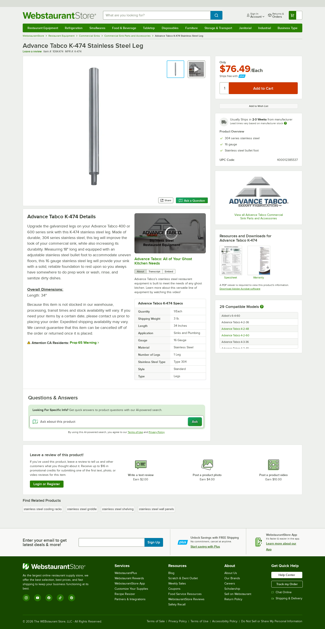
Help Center (287, 575)
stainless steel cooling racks (43, 509)
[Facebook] (48, 597)
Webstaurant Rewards (129, 578)
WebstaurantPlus (126, 573)
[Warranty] (259, 262)
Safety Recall (177, 604)
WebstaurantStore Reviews (186, 599)
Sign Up (154, 542)
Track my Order (287, 584)
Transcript (154, 271)
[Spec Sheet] (231, 262)
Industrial (264, 28)
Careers (229, 583)
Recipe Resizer (125, 594)
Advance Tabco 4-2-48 (235, 328)
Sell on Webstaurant (237, 594)
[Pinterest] (71, 597)
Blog (171, 573)
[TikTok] (60, 597)
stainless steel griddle (82, 509)
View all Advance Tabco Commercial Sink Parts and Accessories (258, 216)
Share (165, 200)
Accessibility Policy (224, 621)
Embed (169, 271)
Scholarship (232, 588)
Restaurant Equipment (43, 28)
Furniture (191, 28)
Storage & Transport (218, 28)
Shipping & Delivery (286, 598)
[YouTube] (37, 597)
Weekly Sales (177, 583)
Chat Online (281, 592)
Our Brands (232, 578)
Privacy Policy (157, 432)
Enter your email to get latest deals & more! (45, 542)
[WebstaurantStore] (59, 566)
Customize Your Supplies (131, 588)
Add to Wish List (258, 106)
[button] (175, 69)
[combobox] (156, 15)
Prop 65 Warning (83, 343)
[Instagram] (26, 597)
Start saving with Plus (205, 546)
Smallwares (97, 28)
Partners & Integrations (130, 599)
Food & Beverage (124, 28)
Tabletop (149, 28)
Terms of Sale (156, 621)
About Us (230, 573)
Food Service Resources (185, 594)
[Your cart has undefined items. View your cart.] (295, 15)
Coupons (174, 588)
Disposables (170, 28)
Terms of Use (135, 432)
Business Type (287, 28)
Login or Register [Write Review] (46, 484)
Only (223, 62)
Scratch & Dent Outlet (183, 578)
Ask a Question (192, 201)
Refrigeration (74, 28)
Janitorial (245, 28)
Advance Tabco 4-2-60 (235, 335)
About (140, 271)
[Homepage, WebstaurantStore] (59, 15)
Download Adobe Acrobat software (240, 288)
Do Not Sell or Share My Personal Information (271, 621)
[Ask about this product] (117, 422)
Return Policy (233, 599)
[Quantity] (224, 88)
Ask (195, 422)
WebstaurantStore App (130, 583)
